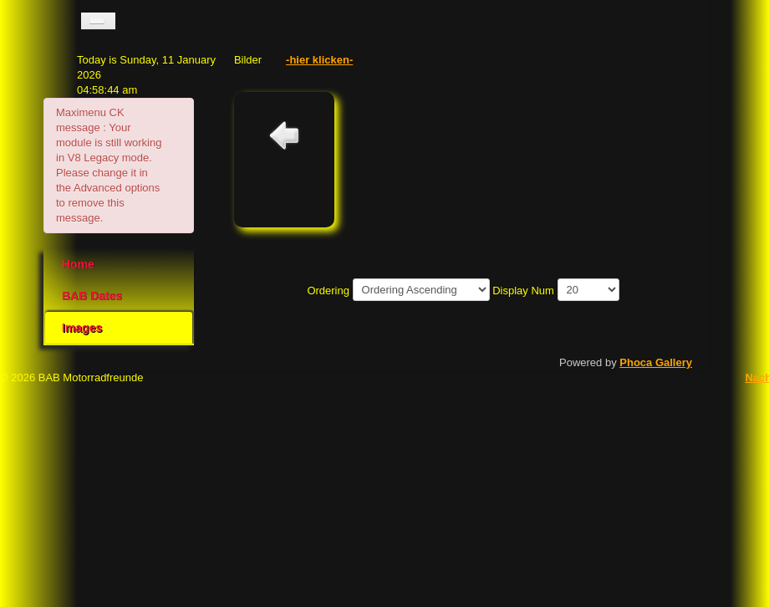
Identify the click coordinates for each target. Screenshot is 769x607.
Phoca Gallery (655, 362)
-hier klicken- (319, 60)
